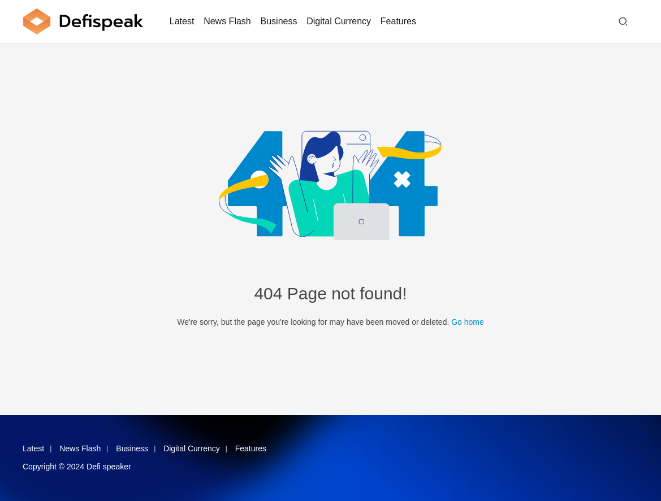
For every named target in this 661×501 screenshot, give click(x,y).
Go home (467, 321)
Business (279, 21)
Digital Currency (338, 21)
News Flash (227, 21)
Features (398, 21)
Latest (182, 21)
